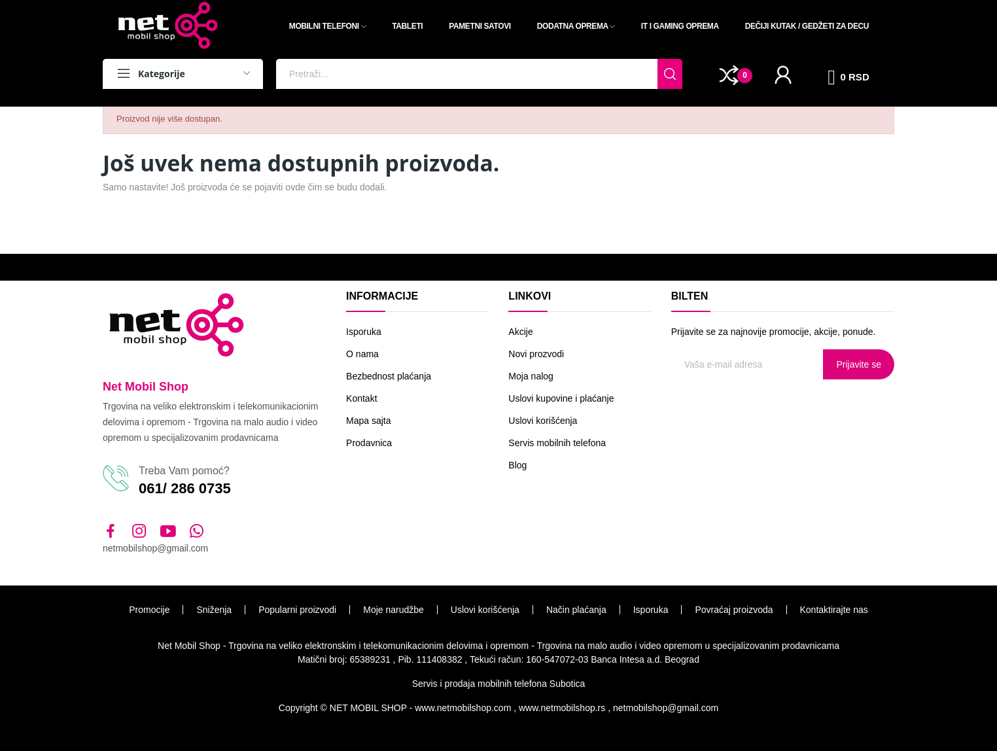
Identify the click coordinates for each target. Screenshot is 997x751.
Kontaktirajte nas (834, 609)
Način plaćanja (576, 609)
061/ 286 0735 (185, 488)
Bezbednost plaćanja (388, 376)
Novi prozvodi (536, 354)
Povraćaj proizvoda (734, 609)
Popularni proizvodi (297, 609)
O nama (362, 354)
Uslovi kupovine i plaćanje (561, 398)
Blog (517, 465)
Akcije (520, 331)
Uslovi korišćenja (542, 420)
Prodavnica (369, 443)
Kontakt (361, 398)
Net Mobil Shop (145, 386)
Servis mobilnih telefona (557, 443)
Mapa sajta (368, 420)
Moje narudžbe (393, 609)
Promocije (149, 609)
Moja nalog (530, 376)
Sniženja (214, 609)
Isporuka (363, 331)
